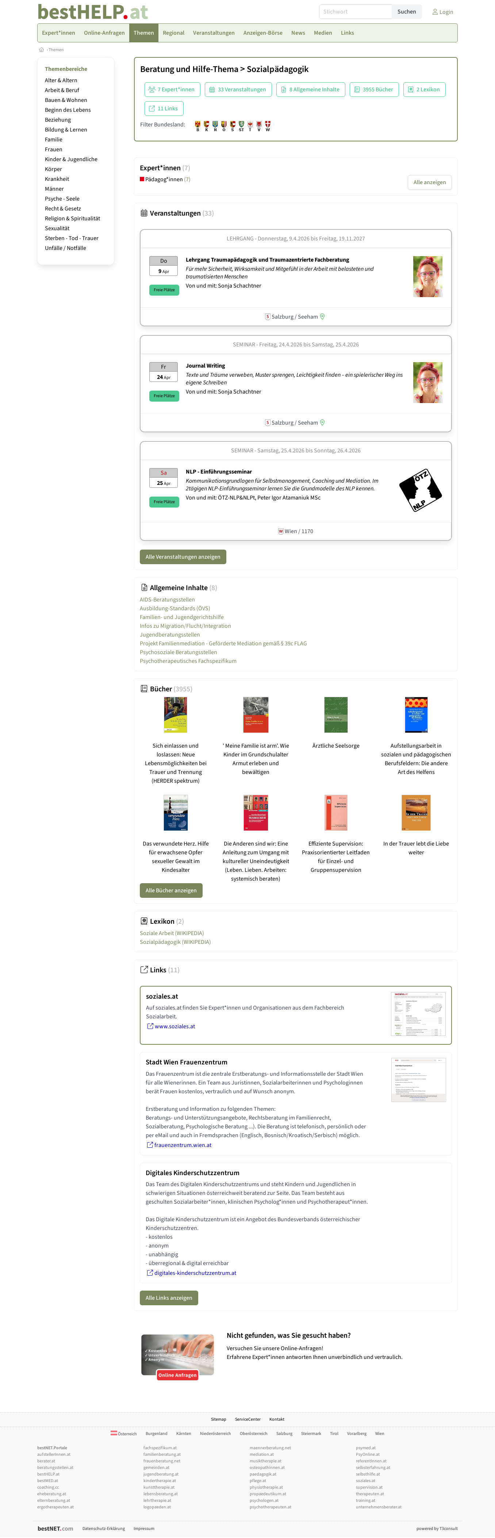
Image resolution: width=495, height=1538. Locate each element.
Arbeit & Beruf (62, 90)
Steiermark (311, 1434)
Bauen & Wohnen (66, 100)
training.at (365, 1500)
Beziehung (58, 120)
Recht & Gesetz (63, 209)
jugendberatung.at (161, 1474)
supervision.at (369, 1487)
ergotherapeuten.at (55, 1507)
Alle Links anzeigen (169, 1298)
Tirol (334, 1434)
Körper (53, 169)
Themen (56, 50)
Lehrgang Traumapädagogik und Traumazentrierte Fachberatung (267, 260)
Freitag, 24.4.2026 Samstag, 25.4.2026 (309, 345)
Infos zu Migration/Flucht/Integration (185, 626)
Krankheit (57, 179)
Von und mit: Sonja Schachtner (223, 286)
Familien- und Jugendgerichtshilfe (182, 617)
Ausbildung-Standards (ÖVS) (175, 608)
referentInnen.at (371, 1461)
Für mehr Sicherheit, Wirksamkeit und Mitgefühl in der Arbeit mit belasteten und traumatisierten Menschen (280, 273)
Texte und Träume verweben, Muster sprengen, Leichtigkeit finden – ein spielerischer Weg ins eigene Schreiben (294, 379)
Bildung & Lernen (66, 130)
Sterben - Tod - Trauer (72, 238)
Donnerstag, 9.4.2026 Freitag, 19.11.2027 (311, 239)
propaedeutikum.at (268, 1494)
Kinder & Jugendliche (71, 159)
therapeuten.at (370, 1494)
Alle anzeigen (430, 182)
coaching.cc (48, 1487)
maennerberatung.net (270, 1448)
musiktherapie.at (265, 1461)
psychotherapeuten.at (270, 1507)
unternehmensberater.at (379, 1507)
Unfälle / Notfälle (65, 248)
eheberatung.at (51, 1494)
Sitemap (218, 1419)
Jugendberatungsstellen (170, 635)
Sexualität (57, 228)
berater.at (46, 1461)
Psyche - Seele (62, 199)
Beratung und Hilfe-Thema (189, 69)
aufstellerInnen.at (53, 1454)
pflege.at (258, 1481)
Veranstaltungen (177, 213)
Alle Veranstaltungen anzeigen (183, 557)
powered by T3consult (437, 1529)
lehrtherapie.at (157, 1500)
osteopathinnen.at (267, 1468)
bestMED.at (47, 1481)
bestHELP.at (48, 1474)
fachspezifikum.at (160, 1448)
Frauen (53, 149)
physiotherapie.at (266, 1487)
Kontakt (276, 1419)
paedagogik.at (263, 1474)
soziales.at (365, 1481)
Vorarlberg (357, 1434)
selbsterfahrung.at (373, 1468)
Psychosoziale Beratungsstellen (178, 652)
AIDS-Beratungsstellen (167, 600)
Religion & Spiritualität (72, 218)
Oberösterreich (254, 1434)
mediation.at (262, 1454)
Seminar (244, 345)
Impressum (144, 1529)
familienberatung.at (162, 1454)
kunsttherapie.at (158, 1487)
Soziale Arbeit (172, 933)
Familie (53, 140)
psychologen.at (264, 1500)
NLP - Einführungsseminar (219, 472)
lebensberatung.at (160, 1494)
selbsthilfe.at (368, 1474)
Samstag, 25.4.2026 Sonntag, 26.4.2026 (309, 451)
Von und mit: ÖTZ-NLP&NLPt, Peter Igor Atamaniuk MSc (253, 498)
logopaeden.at (157, 1507)
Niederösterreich (215, 1434)
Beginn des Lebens (68, 110)
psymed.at (366, 1448)
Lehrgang (240, 239)
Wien (379, 1434)
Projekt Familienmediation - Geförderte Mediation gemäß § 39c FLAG (223, 643)
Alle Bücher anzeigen (171, 890)
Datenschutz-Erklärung (103, 1529)
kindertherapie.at (159, 1481)
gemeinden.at (156, 1468)
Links (160, 970)
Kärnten (183, 1434)
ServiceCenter (248, 1419)
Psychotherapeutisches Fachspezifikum (188, 661)
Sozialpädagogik (278, 69)
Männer (54, 189)
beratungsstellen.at (55, 1468)
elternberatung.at (53, 1500)
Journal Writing (205, 366)
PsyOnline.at (368, 1454)
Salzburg (284, 1434)
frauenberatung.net (161, 1461)
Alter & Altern (61, 80)
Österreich (124, 1434)
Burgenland (157, 1434)
